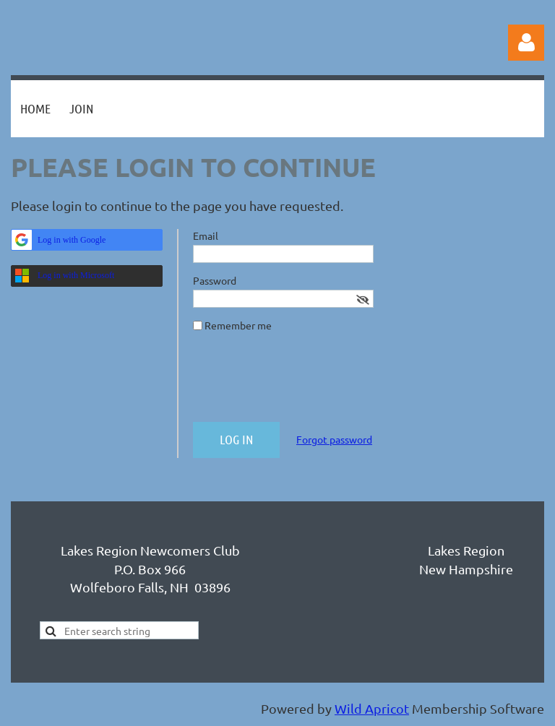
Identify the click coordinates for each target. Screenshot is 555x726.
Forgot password (334, 439)
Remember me (238, 325)
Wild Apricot (372, 708)
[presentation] (303, 383)
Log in (526, 43)
